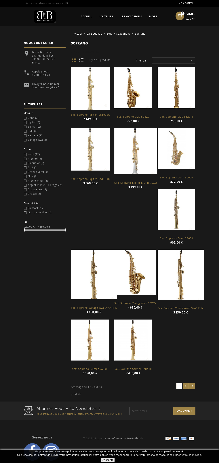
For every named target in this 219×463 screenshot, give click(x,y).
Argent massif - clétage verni (46, 185)
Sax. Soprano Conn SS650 (176, 238)
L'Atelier (106, 16)
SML (33, 131)
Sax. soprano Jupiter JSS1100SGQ (135, 182)
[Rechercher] (47, 3)
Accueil (86, 16)
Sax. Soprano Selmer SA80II (90, 369)
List (82, 60)
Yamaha (35, 135)
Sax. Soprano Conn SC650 (176, 177)
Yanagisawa (37, 139)
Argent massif (39, 180)
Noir (32, 176)
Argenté (35, 158)
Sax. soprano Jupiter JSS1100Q (90, 179)
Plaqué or (36, 163)
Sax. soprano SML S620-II (176, 116)
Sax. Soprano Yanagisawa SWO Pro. (94, 307)
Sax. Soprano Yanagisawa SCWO (135, 303)
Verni (34, 154)
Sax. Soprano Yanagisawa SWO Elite (181, 308)
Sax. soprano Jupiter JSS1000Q (90, 114)
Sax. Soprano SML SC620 (133, 116)
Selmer (34, 126)
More (153, 16)
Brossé (34, 193)
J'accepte (107, 459)
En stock (35, 208)
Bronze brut (37, 189)
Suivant (192, 386)
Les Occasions (131, 16)
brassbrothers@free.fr (46, 87)
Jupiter (34, 122)
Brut (32, 167)
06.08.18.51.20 (41, 75)
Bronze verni (38, 171)
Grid (74, 60)
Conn (33, 118)
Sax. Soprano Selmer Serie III (133, 369)
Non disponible (40, 212)
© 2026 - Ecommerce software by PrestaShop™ (113, 438)
